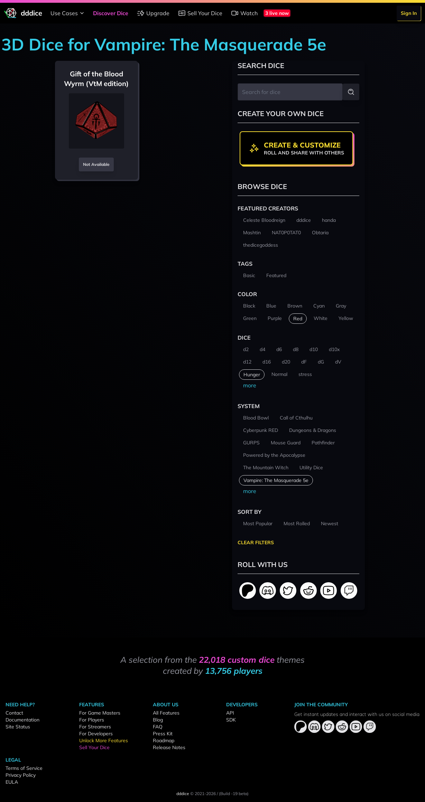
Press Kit (163, 733)
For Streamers (95, 727)
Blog (158, 720)
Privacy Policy (21, 775)
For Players (91, 720)
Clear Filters (256, 542)
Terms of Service (24, 768)
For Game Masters (99, 713)
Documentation (22, 720)
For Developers (96, 733)
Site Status (18, 727)
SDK (231, 720)
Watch (244, 13)
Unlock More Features (103, 740)
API (230, 713)
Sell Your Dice (200, 13)
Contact (14, 713)
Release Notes (169, 747)
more (249, 385)
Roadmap (163, 740)
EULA (12, 782)
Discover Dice (110, 13)
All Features (166, 713)
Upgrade (153, 13)
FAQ (158, 727)
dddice (182, 793)
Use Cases (68, 13)
